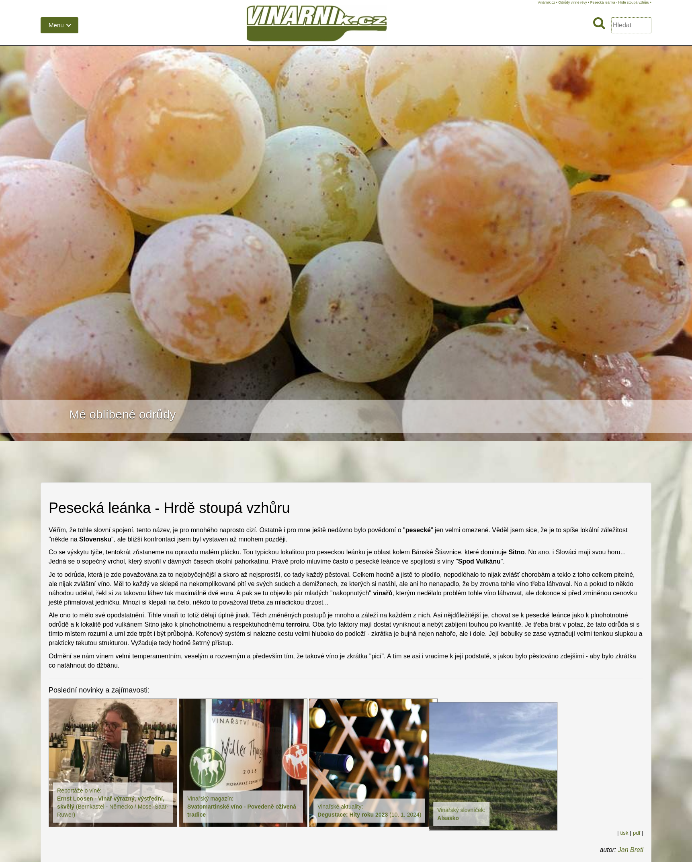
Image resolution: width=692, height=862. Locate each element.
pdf (637, 833)
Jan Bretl (630, 849)
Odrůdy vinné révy (572, 2)
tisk (624, 833)
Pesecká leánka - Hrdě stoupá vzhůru (619, 2)
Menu (56, 25)
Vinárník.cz (546, 2)
